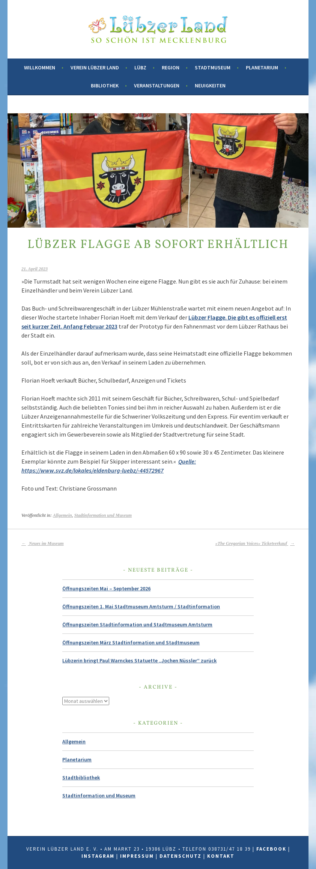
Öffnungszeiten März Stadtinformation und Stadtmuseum (131, 642)
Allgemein (62, 515)
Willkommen (39, 67)
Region (170, 67)
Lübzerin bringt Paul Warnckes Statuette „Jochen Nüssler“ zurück (139, 660)
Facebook (271, 849)
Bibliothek (105, 85)
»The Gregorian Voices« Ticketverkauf (255, 543)
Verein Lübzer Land (95, 67)
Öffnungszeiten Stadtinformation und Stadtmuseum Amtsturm (137, 624)
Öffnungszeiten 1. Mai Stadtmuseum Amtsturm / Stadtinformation (141, 606)
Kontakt (221, 856)
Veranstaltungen (156, 85)
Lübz (140, 67)
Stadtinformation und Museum (103, 515)
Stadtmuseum (212, 67)
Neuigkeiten (210, 85)
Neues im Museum (42, 543)
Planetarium (262, 67)
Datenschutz (181, 856)
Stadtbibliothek (81, 777)
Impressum (137, 856)
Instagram (97, 856)
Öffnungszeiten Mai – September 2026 (106, 588)
